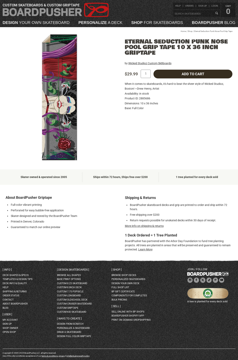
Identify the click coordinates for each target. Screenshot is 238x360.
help (178, 6)
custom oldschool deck (72, 299)
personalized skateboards (128, 279)
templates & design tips (17, 279)
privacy (62, 356)
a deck (100, 23)
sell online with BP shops (128, 311)
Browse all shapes (69, 275)
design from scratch (70, 323)
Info (7, 269)
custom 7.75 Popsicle (70, 291)
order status (11, 295)
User (7, 314)
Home (183, 31)
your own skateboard (36, 23)
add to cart (193, 74)
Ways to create (69, 318)
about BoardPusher (15, 303)
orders (189, 6)
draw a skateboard (69, 332)
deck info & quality (15, 283)
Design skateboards (73, 269)
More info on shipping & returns (144, 225)
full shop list (120, 287)
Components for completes (129, 295)
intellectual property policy (78, 356)
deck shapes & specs (16, 275)
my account (10, 319)
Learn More (145, 249)
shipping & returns (15, 291)
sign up (202, 6)
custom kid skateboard (71, 312)
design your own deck (125, 283)
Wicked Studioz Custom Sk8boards (149, 63)
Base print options (69, 279)
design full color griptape (74, 336)
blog (213, 23)
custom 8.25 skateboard (72, 283)
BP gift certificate (123, 291)
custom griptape (67, 308)
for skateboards (157, 23)
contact (8, 299)
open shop (9, 332)
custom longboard (69, 295)
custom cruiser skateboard (74, 303)
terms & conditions (50, 356)
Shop (190, 31)
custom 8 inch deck (69, 287)
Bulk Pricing (119, 299)
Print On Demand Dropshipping (131, 319)
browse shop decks (124, 275)
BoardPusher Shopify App (128, 315)
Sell (116, 306)
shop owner (10, 328)
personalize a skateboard (73, 328)
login (214, 6)
